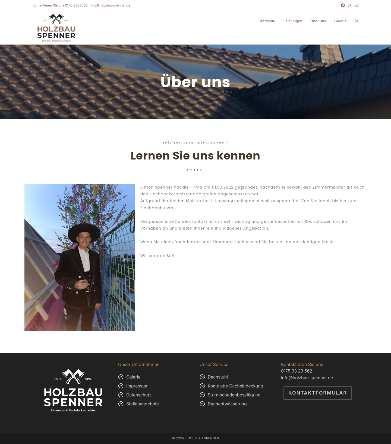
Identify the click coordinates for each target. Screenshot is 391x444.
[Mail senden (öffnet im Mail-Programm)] (355, 5)
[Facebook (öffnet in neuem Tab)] (342, 5)
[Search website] (356, 21)
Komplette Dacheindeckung (236, 386)
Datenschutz (139, 395)
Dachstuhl (218, 377)
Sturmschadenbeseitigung (234, 395)
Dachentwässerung (227, 404)
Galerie (133, 377)
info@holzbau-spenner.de (307, 377)
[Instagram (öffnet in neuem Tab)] (349, 5)
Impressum (137, 386)
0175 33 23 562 (297, 371)
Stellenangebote (143, 404)
